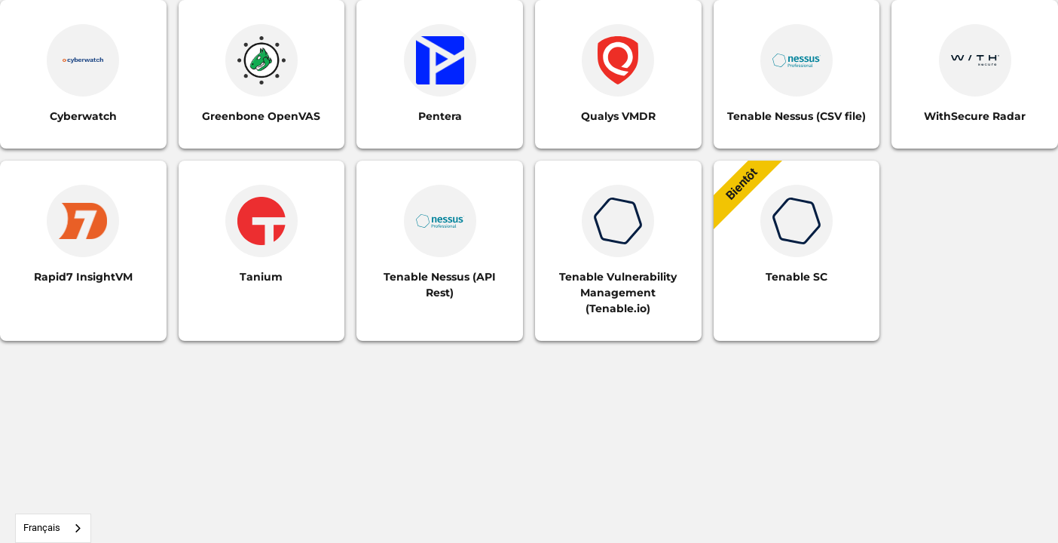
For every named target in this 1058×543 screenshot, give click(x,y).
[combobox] (53, 528)
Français (41, 527)
